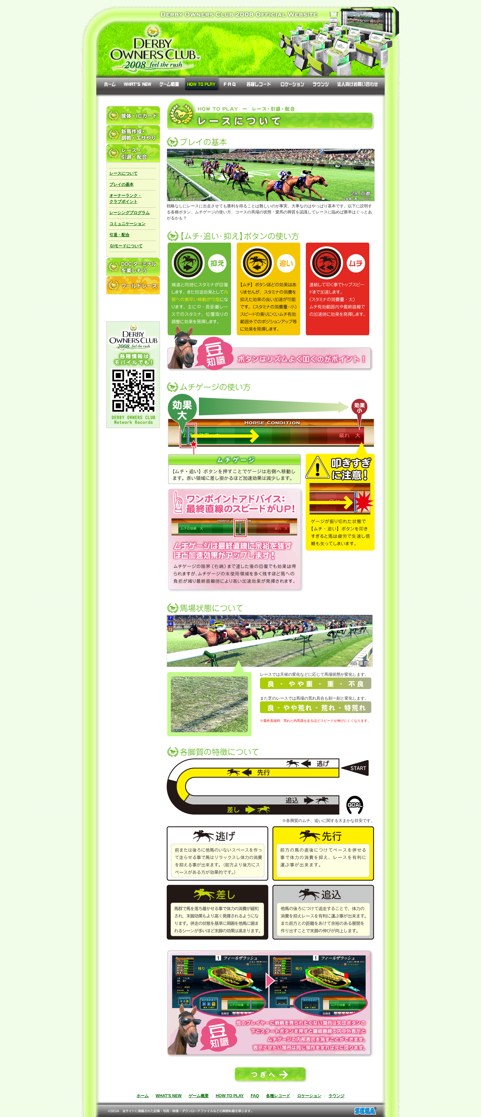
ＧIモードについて (126, 246)
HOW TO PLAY (230, 1095)
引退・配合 (119, 235)
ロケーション (309, 1095)
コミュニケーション (127, 223)
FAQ (255, 1095)
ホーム (143, 1095)
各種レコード (278, 1095)
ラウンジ (336, 1095)
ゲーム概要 (199, 1095)
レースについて (123, 173)
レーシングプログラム (129, 212)
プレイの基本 (121, 184)
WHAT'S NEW (168, 1095)
